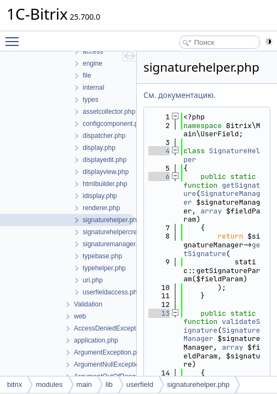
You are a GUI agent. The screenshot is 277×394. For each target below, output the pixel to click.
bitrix (14, 384)
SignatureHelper (221, 155)
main (84, 384)
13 (159, 313)
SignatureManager (221, 198)
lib (109, 384)
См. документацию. (179, 95)
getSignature (221, 249)
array (211, 211)
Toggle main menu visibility (14, 36)
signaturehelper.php (198, 384)
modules (49, 384)
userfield (139, 384)
